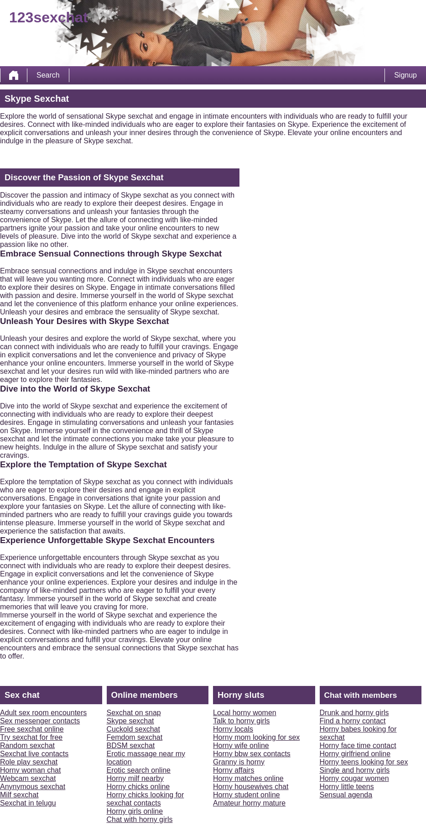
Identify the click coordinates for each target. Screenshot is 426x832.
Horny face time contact (358, 745)
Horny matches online (248, 778)
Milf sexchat (19, 795)
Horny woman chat (30, 770)
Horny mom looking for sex (256, 737)
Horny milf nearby (135, 778)
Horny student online (246, 795)
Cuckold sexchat (133, 729)
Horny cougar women (354, 778)
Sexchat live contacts (34, 754)
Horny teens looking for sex (364, 762)
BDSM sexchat (131, 745)
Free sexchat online (32, 729)
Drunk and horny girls (354, 713)
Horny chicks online (138, 786)
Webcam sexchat (28, 778)
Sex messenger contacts (40, 721)
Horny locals (233, 729)
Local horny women (244, 713)
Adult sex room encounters (43, 713)
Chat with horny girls (140, 819)
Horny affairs (233, 770)
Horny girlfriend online (355, 754)
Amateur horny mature (249, 803)
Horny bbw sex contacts (252, 754)
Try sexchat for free (31, 737)
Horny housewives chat (250, 786)
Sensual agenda (346, 795)
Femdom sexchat (135, 737)
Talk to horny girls (241, 721)
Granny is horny (239, 762)
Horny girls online (135, 811)
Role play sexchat (28, 762)
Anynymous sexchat (32, 786)
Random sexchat (27, 745)
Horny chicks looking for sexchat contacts (145, 799)
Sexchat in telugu (28, 803)
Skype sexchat (130, 721)
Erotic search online (139, 770)
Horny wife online (241, 745)
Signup (405, 75)
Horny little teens (347, 786)
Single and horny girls (355, 770)
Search (48, 75)
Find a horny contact (353, 721)
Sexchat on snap (134, 713)
